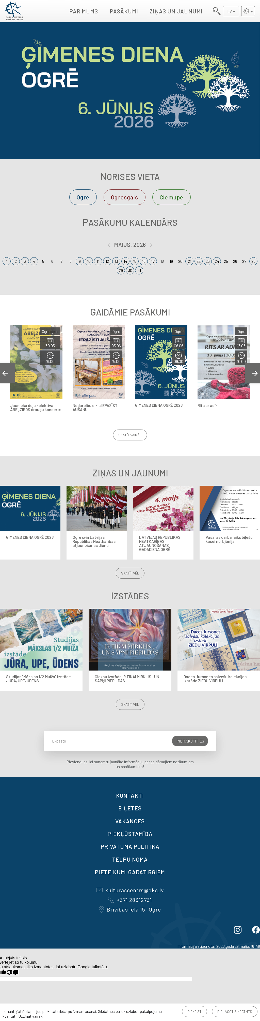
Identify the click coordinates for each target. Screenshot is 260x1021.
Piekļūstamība (129, 833)
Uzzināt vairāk (30, 1016)
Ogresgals (124, 197)
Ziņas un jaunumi (176, 11)
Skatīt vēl (130, 573)
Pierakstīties (190, 740)
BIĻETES (130, 808)
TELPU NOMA (130, 859)
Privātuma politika (130, 846)
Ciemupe (171, 197)
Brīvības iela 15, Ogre (130, 909)
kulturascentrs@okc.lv (130, 890)
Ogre (83, 197)
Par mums (83, 11)
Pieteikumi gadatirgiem (130, 872)
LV (229, 11)
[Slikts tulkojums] (12, 972)
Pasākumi (124, 11)
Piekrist (194, 1011)
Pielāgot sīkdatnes (234, 1011)
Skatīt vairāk (130, 435)
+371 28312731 (130, 899)
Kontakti (130, 795)
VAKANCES (130, 821)
